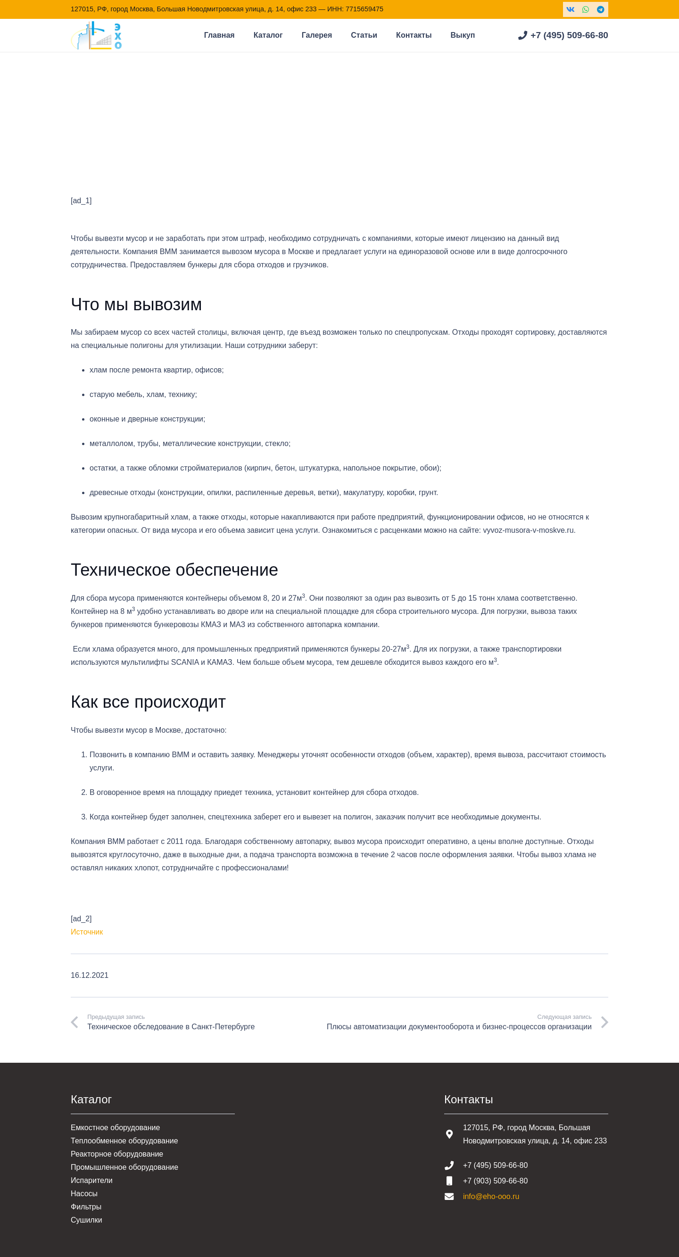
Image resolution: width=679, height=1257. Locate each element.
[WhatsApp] (585, 9)
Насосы (84, 1194)
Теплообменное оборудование (124, 1141)
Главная (85, 127)
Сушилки (86, 1220)
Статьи (120, 127)
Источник (87, 932)
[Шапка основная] (96, 35)
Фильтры (86, 1207)
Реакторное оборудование (117, 1154)
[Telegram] (600, 9)
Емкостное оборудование (115, 1128)
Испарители (92, 1180)
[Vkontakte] (570, 9)
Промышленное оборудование (124, 1167)
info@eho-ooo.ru (491, 1196)
